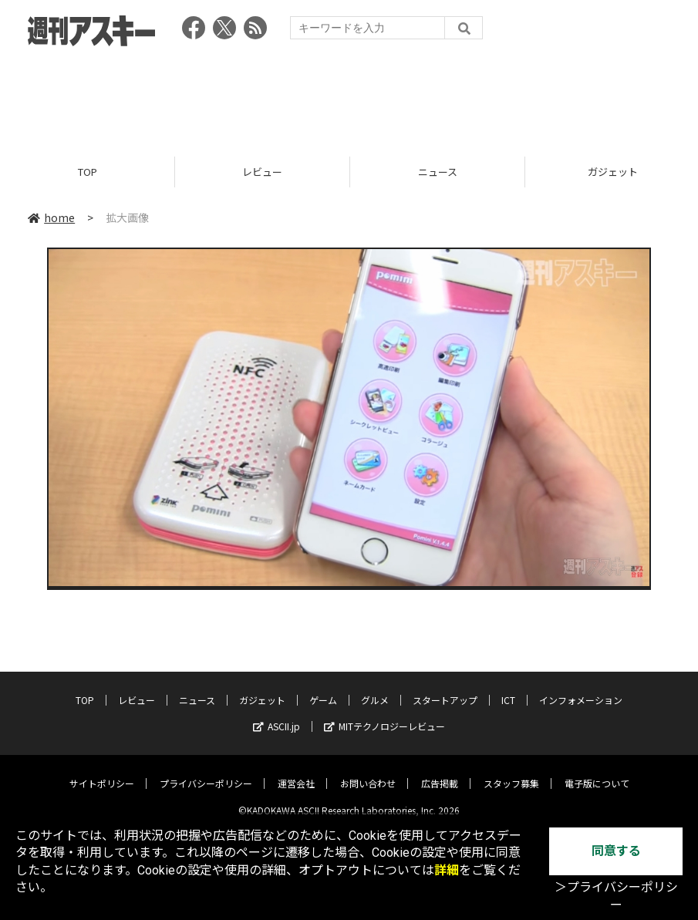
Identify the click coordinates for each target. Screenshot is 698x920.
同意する (616, 851)
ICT (508, 688)
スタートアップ (445, 688)
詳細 (446, 870)
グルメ (375, 688)
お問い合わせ (368, 771)
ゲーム (323, 688)
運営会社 (296, 771)
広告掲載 (439, 771)
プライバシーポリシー (206, 771)
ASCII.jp (276, 714)
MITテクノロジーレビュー (384, 714)
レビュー (262, 171)
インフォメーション (580, 688)
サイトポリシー (101, 771)
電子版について (597, 771)
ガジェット (262, 688)
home (51, 217)
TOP (87, 171)
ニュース (437, 171)
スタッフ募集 (511, 771)
